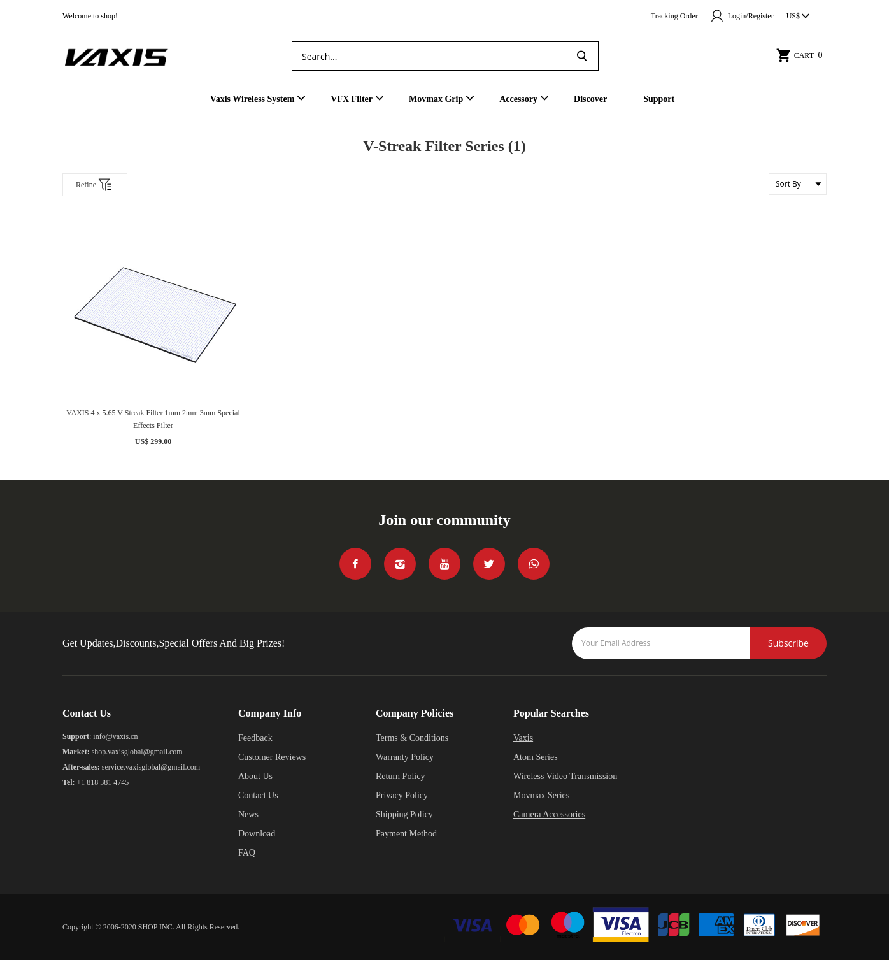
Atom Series (535, 757)
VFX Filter (352, 99)
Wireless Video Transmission (565, 776)
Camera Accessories (549, 814)
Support (658, 99)
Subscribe (788, 643)
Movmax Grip (436, 99)
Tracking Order (674, 15)
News (248, 814)
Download (256, 833)
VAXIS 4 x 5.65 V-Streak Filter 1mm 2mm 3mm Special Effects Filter (152, 419)
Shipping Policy (404, 814)
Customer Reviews (272, 757)
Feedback (255, 738)
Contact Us (258, 795)
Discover (590, 99)
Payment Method (406, 833)
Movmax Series (541, 795)
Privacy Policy (402, 795)
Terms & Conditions (412, 738)
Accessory (518, 99)
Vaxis (523, 738)
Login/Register (742, 16)
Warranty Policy (405, 757)
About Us (255, 776)
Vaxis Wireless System (252, 99)
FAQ (246, 852)
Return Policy (400, 776)
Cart (801, 55)
